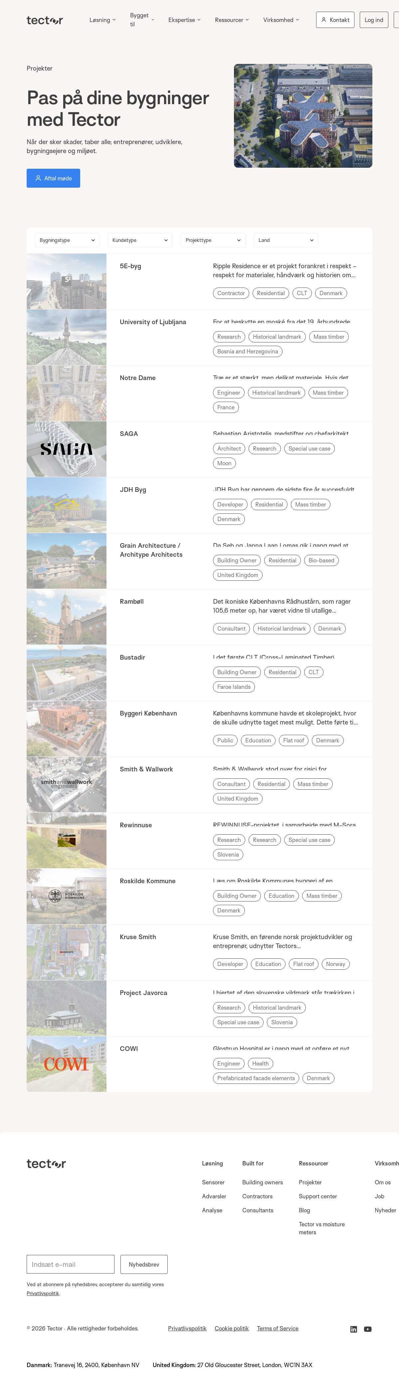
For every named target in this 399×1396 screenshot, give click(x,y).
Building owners (262, 1182)
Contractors (257, 1196)
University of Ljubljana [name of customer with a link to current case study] (153, 322)
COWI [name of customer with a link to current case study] (129, 1049)
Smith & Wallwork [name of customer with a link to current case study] (146, 769)
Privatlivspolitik (43, 1293)
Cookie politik (232, 1328)
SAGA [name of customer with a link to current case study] (129, 434)
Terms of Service (278, 1328)
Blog (304, 1210)
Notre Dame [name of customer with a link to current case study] (138, 378)
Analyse (212, 1210)
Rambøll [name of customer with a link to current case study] (132, 601)
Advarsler (214, 1196)
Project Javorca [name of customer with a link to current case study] (143, 993)
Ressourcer (229, 19)
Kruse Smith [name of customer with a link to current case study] (138, 937)
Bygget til (139, 20)
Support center (318, 1196)
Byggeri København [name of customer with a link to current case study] (148, 713)
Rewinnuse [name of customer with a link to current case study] (136, 825)
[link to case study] (66, 281)
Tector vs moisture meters (322, 1228)
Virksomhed (278, 19)
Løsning (100, 19)
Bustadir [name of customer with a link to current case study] (132, 657)
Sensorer (213, 1182)
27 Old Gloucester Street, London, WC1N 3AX (254, 1364)
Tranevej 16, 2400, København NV (96, 1364)
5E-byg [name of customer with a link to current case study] (130, 266)
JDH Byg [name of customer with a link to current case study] (133, 490)
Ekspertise (181, 19)
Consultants (257, 1210)
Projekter (310, 1182)
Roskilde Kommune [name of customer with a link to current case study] (148, 881)
